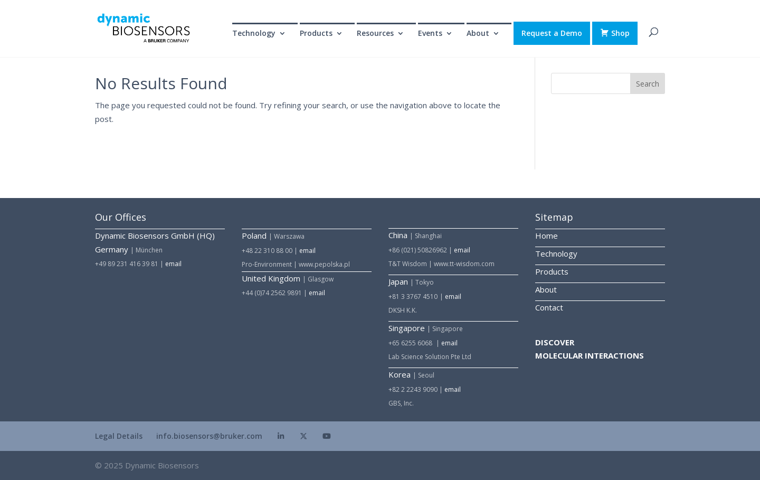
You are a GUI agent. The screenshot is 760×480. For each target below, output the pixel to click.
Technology (254, 34)
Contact (549, 307)
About (478, 34)
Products (316, 34)
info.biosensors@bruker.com (209, 436)
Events (430, 34)
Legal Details (118, 436)
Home (546, 235)
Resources (375, 34)
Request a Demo (551, 33)
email (173, 263)
